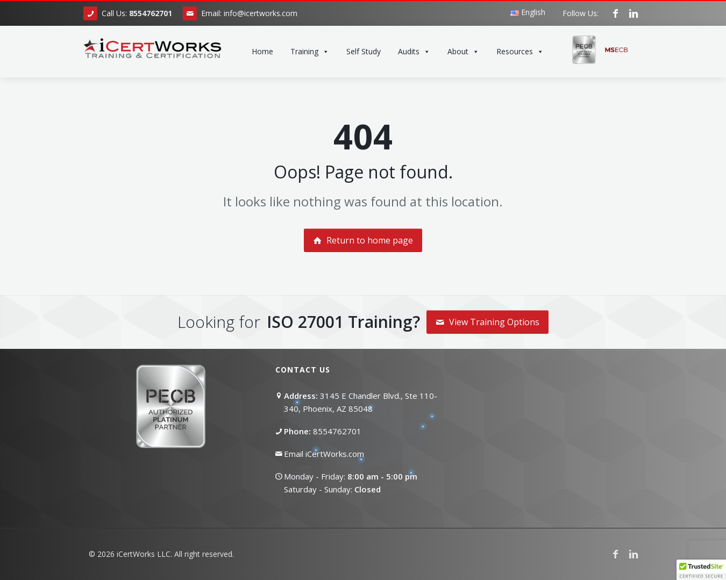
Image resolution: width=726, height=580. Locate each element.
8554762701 (337, 431)
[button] (701, 570)
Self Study (363, 51)
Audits (414, 51)
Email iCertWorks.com (324, 453)
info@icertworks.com (260, 13)
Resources (520, 51)
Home (262, 51)
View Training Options (487, 322)
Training (309, 51)
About (463, 51)
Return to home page (363, 240)
